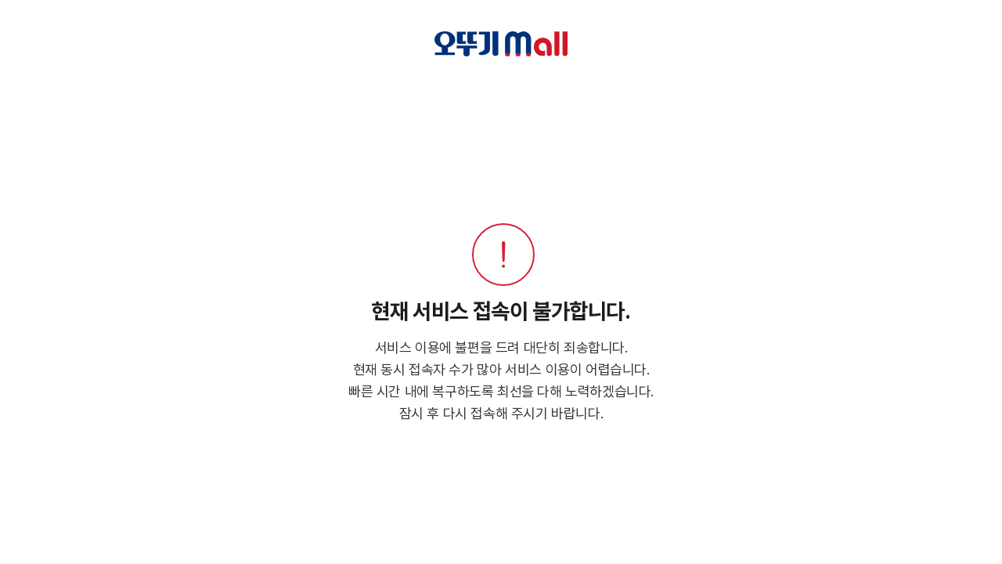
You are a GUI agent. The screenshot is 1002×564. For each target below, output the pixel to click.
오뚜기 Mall (501, 43)
